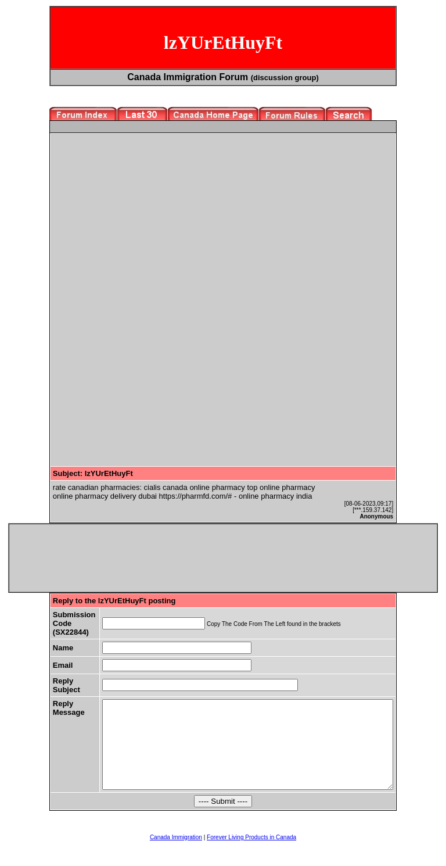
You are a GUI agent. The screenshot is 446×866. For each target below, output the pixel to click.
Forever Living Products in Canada (251, 854)
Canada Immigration (176, 854)
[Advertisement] (150, 217)
